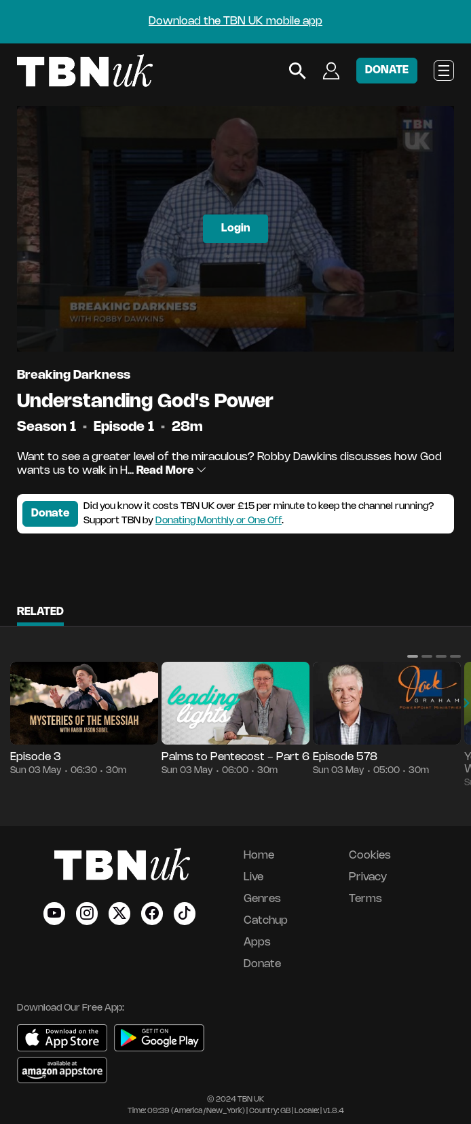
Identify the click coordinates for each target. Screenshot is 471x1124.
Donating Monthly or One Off (218, 521)
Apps (257, 942)
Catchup (266, 921)
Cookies (370, 855)
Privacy (368, 877)
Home (259, 855)
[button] (412, 656)
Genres (262, 899)
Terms (365, 899)
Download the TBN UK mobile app (235, 21)
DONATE (387, 70)
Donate (50, 513)
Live (253, 877)
